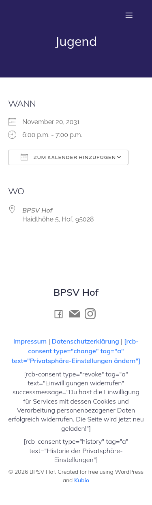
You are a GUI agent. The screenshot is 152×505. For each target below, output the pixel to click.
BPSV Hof (37, 210)
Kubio (81, 480)
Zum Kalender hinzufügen (68, 157)
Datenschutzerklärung (85, 341)
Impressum (31, 341)
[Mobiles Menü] (129, 15)
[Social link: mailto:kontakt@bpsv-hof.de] (77, 313)
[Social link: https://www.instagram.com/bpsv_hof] (92, 313)
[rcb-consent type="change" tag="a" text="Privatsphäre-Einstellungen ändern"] (76, 351)
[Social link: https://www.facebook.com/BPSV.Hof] (60, 313)
